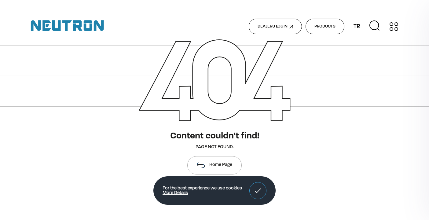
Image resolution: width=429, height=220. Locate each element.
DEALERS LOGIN (275, 26)
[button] (257, 190)
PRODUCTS (325, 26)
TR (357, 27)
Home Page (214, 165)
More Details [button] (175, 193)
